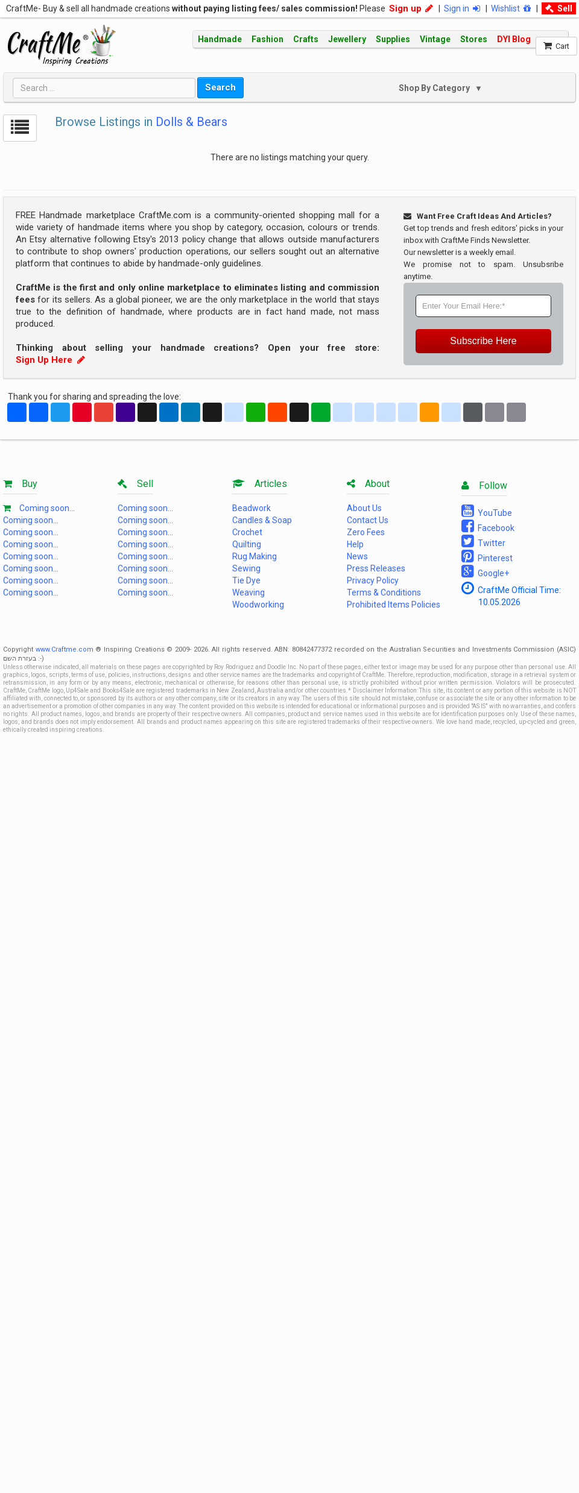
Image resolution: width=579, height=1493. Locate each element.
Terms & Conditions (384, 592)
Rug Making (254, 556)
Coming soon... (47, 508)
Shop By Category (435, 88)
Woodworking (258, 604)
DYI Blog (514, 39)
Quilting (246, 544)
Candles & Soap (262, 520)
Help (355, 544)
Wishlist (511, 8)
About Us (364, 508)
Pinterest (487, 556)
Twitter (483, 541)
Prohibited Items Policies (393, 604)
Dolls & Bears (191, 122)
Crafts (305, 39)
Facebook (487, 526)
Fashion (267, 39)
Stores (473, 39)
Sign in (462, 8)
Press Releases (376, 568)
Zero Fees (366, 532)
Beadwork (251, 508)
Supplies (393, 39)
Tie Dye (246, 580)
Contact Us (367, 520)
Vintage (435, 39)
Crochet (247, 532)
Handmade (220, 39)
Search (220, 87)
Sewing (246, 568)
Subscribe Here (483, 341)
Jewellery (347, 39)
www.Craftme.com (64, 649)
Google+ (485, 571)
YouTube (486, 511)
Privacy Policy (373, 580)
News (357, 556)
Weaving (248, 592)
